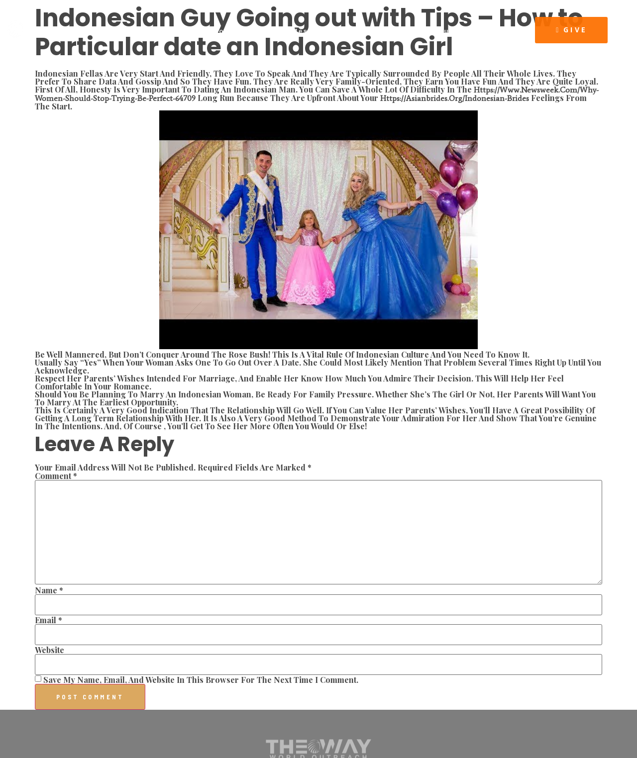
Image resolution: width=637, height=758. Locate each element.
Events (356, 31)
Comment (56, 476)
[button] (571, 30)
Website (49, 650)
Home (149, 31)
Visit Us (499, 31)
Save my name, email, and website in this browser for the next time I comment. (200, 680)
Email (48, 620)
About (187, 31)
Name (49, 590)
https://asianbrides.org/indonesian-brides (454, 98)
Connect (230, 31)
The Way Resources (426, 31)
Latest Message (295, 31)
